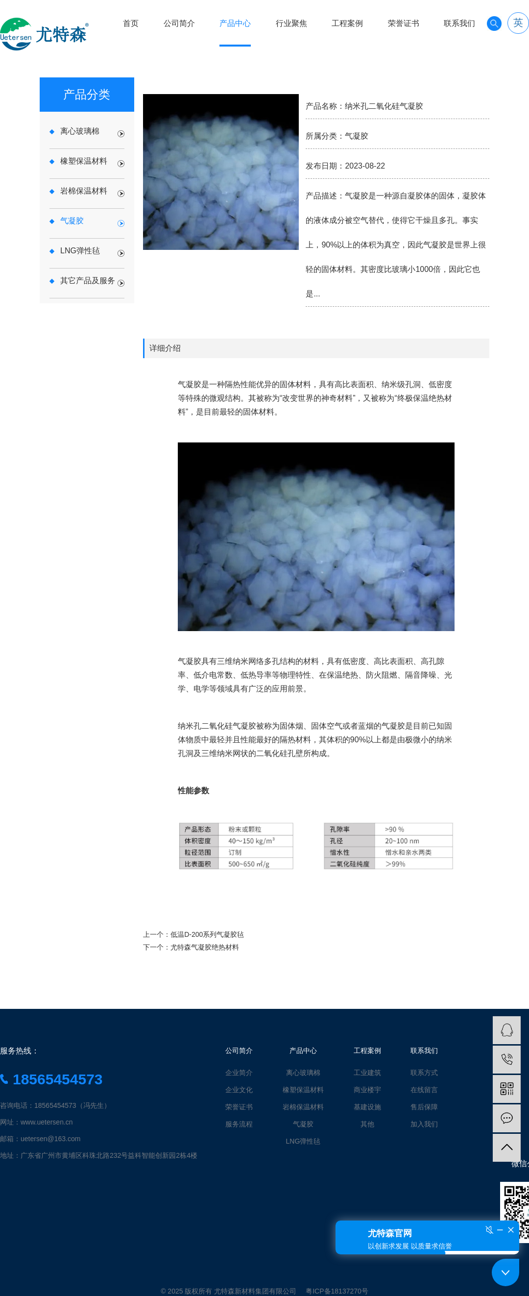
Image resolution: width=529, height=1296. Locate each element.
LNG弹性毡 (303, 1141)
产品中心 (235, 23)
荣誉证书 (403, 23)
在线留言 (424, 1090)
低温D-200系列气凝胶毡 (207, 934)
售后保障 (424, 1107)
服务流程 (239, 1124)
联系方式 (424, 1072)
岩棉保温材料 (303, 1107)
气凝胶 (303, 1124)
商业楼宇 (367, 1090)
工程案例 (347, 23)
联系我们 (459, 23)
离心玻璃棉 (303, 1072)
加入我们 (424, 1124)
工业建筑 (367, 1072)
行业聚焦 (291, 23)
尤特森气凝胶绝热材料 (204, 947)
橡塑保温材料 (303, 1090)
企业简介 (239, 1072)
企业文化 (239, 1090)
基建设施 (367, 1107)
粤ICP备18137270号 (337, 1291)
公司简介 (179, 23)
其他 (367, 1124)
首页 (131, 23)
